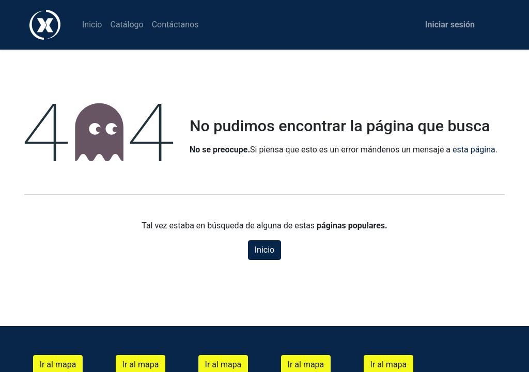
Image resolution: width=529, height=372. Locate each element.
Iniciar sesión (450, 24)
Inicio (264, 250)
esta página (474, 149)
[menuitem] (92, 24)
